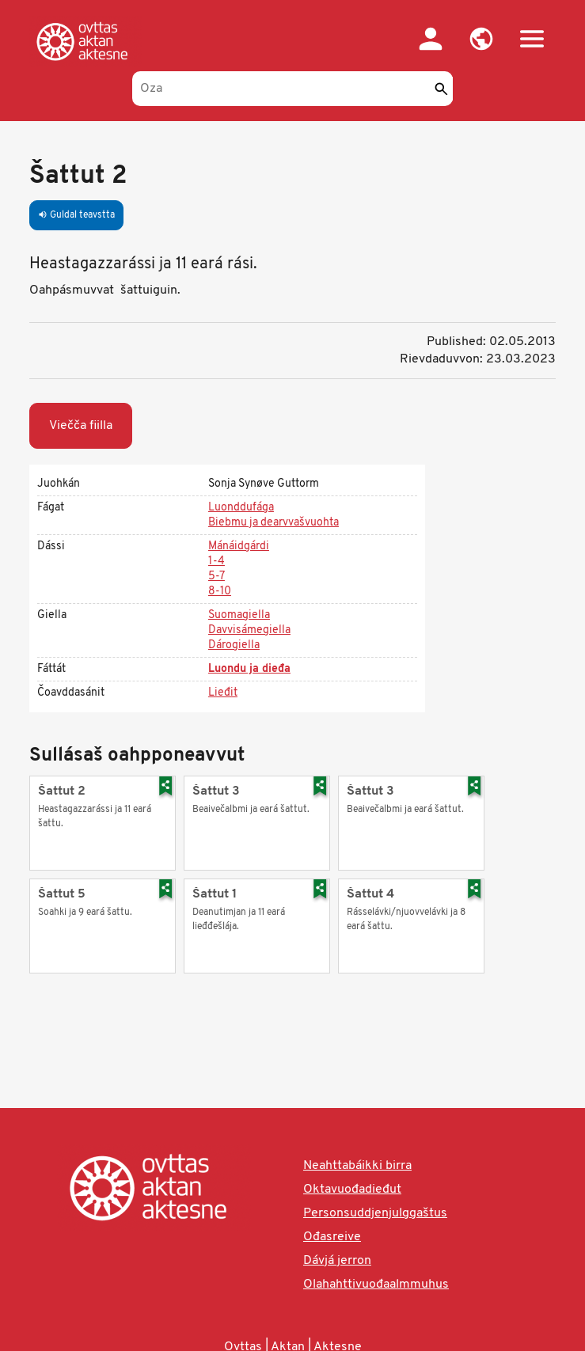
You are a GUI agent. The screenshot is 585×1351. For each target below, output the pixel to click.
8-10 (219, 591)
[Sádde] (441, 89)
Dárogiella (234, 645)
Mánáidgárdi (238, 546)
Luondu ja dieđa (249, 669)
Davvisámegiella (249, 630)
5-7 (216, 576)
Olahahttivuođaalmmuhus (376, 1284)
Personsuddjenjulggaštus (375, 1213)
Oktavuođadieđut (352, 1189)
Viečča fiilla (80, 426)
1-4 (216, 561)
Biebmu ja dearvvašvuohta (273, 522)
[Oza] (292, 88)
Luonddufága (241, 507)
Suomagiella (239, 615)
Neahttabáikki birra (357, 1166)
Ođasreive (332, 1237)
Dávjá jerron (337, 1261)
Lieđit (222, 692)
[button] (481, 39)
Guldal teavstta (76, 215)
